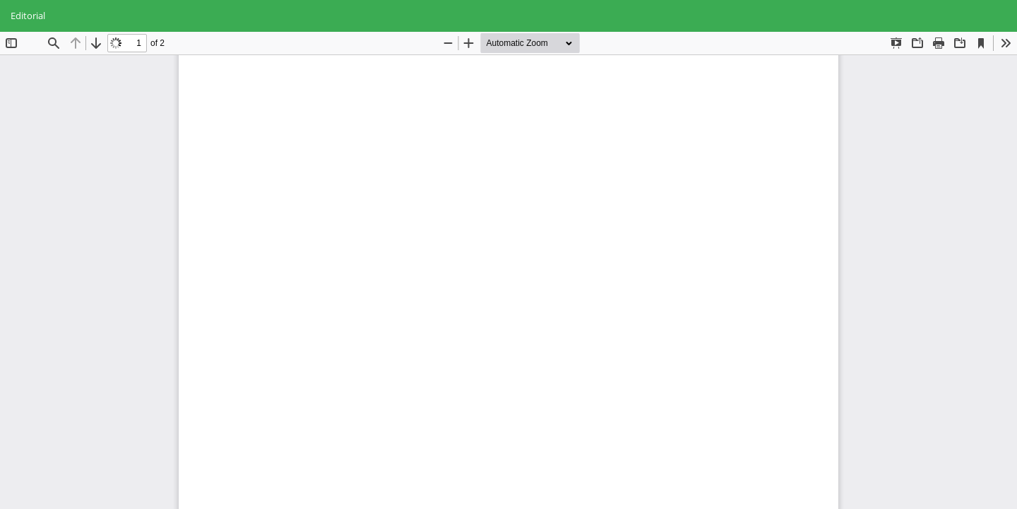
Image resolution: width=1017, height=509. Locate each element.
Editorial (28, 15)
